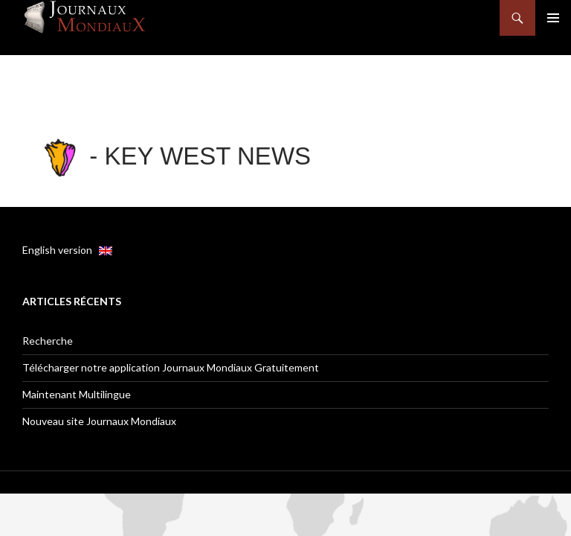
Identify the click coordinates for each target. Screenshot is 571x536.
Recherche (47, 340)
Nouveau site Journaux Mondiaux (99, 421)
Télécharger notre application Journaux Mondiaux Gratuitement (170, 367)
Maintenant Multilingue (76, 394)
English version (67, 249)
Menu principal (553, 18)
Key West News (208, 156)
